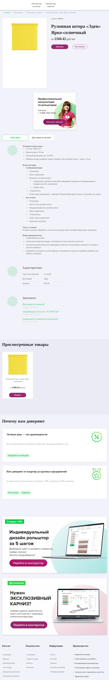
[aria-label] (54, 111)
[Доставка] (53, 659)
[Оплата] (52, 655)
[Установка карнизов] (57, 672)
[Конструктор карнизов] (11, 676)
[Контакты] (29, 667)
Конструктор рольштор (36, 5)
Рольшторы (13, 493)
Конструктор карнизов (51, 5)
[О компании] (30, 655)
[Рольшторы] (7, 655)
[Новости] (29, 663)
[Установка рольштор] (57, 667)
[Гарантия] (53, 663)
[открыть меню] (105, 5)
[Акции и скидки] (32, 659)
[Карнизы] (6, 659)
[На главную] (14, 5)
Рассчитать (80, 47)
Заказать (60, 47)
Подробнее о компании (18, 455)
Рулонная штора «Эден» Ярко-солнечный (18, 380)
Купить (17, 395)
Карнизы (26, 493)
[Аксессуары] (7, 667)
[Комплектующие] (9, 663)
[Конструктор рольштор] (11, 672)
